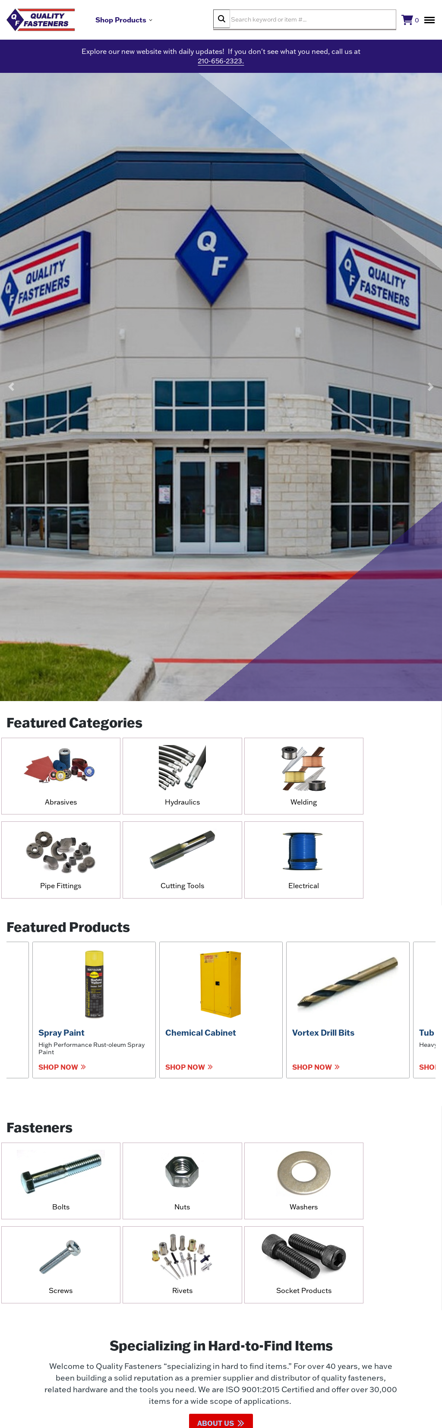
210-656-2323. (221, 64)
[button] (11, 390)
